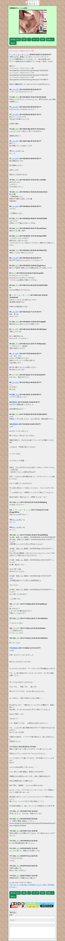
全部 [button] (24, 39)
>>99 (11, 426)
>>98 (11, 416)
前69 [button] (42, 39)
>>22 (11, 578)
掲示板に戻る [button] (15, 39)
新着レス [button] (50, 39)
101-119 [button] (35, 39)
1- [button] (29, 39)
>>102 (11, 650)
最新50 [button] (13, 43)
